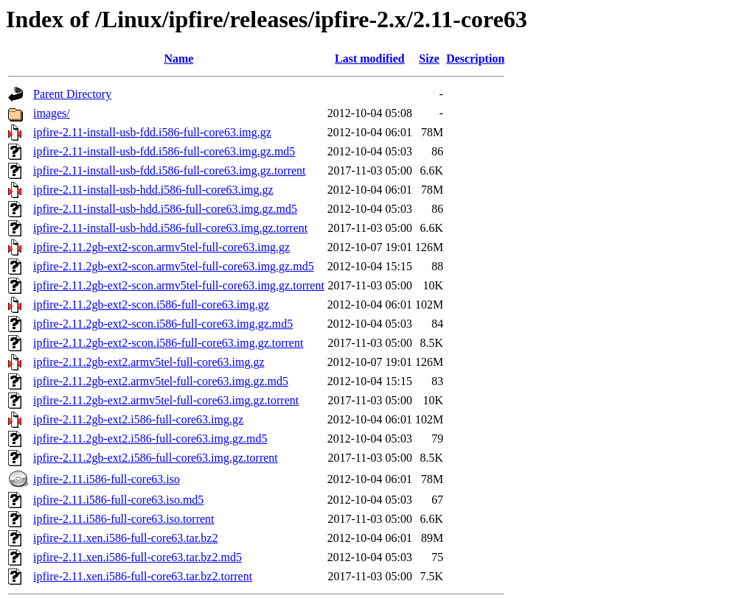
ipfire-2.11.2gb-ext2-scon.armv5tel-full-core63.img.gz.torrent (178, 285)
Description (475, 58)
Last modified (370, 58)
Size (429, 58)
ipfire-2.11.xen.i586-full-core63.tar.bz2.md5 (137, 557)
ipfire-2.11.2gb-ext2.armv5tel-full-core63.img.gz (149, 362)
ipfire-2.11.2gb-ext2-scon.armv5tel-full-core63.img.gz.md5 (173, 266)
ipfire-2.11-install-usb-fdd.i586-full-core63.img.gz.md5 (164, 151)
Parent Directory (72, 94)
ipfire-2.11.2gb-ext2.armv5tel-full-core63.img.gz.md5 (160, 381)
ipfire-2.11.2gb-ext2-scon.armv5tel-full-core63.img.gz (161, 247)
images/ (51, 113)
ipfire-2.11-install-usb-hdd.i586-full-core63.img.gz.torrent (170, 228)
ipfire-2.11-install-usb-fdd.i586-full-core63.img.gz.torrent (169, 170)
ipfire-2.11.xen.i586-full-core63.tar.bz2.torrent (142, 576)
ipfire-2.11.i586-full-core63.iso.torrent (124, 519)
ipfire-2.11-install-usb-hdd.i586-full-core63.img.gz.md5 (165, 209)
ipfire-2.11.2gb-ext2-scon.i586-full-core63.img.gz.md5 (163, 323)
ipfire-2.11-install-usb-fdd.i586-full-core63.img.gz (152, 132)
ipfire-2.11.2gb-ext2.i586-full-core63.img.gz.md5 (150, 438)
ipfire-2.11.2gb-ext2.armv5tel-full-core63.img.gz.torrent (166, 400)
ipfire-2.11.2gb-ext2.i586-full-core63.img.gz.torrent (155, 457)
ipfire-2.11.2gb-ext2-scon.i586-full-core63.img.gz (151, 304)
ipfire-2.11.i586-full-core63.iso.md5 (118, 499)
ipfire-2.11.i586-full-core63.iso (106, 479)
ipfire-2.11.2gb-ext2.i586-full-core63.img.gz (138, 419)
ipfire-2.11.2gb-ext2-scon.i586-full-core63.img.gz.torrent (168, 343)
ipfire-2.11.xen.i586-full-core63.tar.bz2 (125, 538)
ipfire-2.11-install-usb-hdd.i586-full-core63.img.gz (153, 189)
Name (178, 58)
